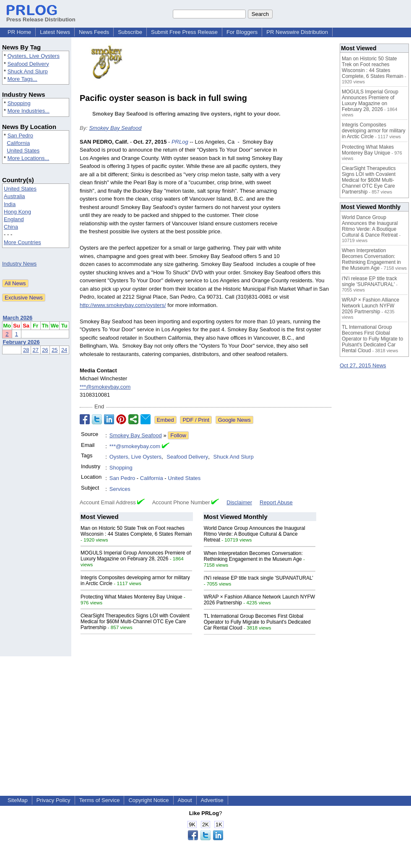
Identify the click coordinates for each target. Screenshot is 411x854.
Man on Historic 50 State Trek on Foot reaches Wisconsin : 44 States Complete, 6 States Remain (136, 531)
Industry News (19, 264)
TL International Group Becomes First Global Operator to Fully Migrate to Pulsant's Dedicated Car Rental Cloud (257, 622)
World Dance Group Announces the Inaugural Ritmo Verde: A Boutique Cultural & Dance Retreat (254, 534)
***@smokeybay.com (105, 387)
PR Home (19, 32)
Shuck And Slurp (28, 71)
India (10, 204)
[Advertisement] (205, 715)
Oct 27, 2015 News (363, 365)
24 (64, 350)
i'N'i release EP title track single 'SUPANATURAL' (258, 578)
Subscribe (130, 32)
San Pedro (20, 135)
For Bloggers (242, 32)
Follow (178, 435)
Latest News (55, 32)
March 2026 (18, 318)
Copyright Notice (148, 800)
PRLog (180, 142)
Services (119, 489)
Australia (14, 196)
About (185, 800)
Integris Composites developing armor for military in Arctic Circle (373, 130)
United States (23, 150)
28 (26, 350)
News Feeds (94, 32)
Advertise (212, 800)
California (18, 143)
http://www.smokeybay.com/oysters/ (123, 305)
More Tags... (22, 79)
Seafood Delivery (28, 64)
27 (36, 350)
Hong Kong (17, 212)
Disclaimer (239, 502)
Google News (234, 420)
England (14, 219)
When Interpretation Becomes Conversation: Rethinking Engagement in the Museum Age (253, 556)
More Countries (22, 242)
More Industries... (28, 111)
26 (45, 350)
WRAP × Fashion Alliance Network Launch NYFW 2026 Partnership (370, 306)
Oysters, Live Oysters (34, 56)
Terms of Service (99, 800)
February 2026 (21, 342)
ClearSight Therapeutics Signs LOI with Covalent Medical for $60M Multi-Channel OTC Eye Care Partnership (135, 621)
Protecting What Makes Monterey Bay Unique (131, 597)
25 (54, 350)
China (11, 227)
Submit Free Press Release (184, 32)
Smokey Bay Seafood (115, 128)
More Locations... (28, 158)
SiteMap (18, 800)
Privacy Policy (53, 800)
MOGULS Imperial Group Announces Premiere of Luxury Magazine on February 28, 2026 (136, 556)
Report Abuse (276, 502)
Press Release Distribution (40, 16)
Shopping (19, 103)
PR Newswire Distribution (297, 32)
